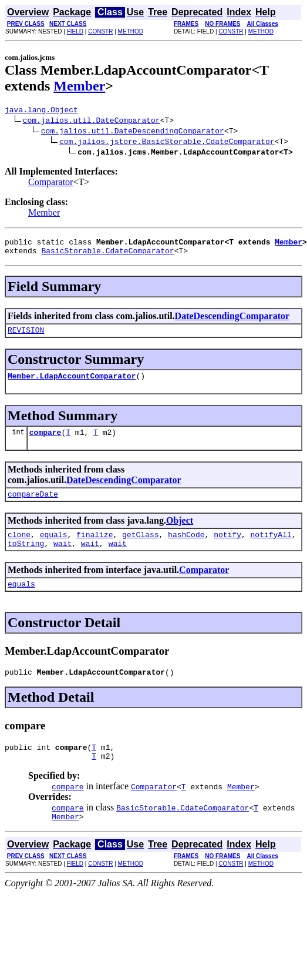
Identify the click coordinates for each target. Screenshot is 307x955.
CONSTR (100, 31)
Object (179, 533)
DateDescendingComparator (232, 321)
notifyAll (271, 548)
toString (26, 559)
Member (79, 85)
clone (19, 548)
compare (45, 442)
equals (54, 548)
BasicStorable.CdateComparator (107, 255)
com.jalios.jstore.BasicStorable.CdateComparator (167, 143)
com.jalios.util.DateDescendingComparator (132, 132)
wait (62, 559)
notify (227, 548)
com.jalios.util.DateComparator (91, 121)
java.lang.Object (41, 111)
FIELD (75, 31)
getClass (140, 548)
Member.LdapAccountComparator (72, 384)
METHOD (130, 31)
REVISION (26, 336)
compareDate (33, 506)
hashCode (186, 548)
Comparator (50, 184)
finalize (94, 548)
